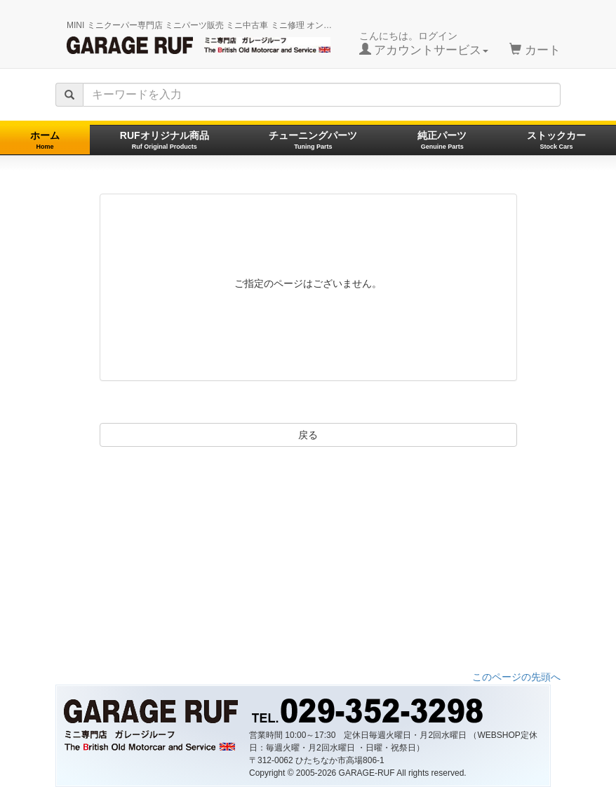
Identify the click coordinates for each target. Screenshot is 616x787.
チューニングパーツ (313, 140)
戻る (308, 434)
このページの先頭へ (516, 676)
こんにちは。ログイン (424, 43)
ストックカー (556, 140)
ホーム (45, 140)
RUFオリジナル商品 (164, 140)
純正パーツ (442, 140)
